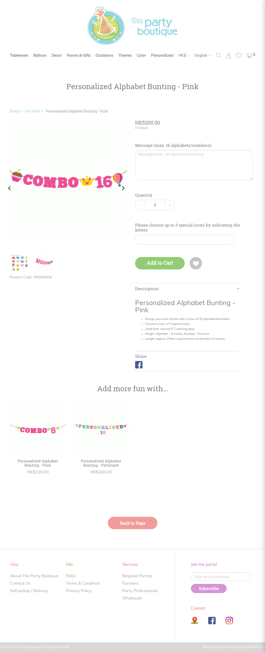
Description (147, 288)
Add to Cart (160, 263)
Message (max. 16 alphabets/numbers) (173, 145)
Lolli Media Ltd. (254, 647)
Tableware (19, 55)
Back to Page (132, 523)
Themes (125, 55)
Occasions (104, 55)
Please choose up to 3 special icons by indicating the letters (187, 228)
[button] (250, 55)
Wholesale (132, 598)
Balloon (40, 55)
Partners (130, 583)
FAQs (71, 576)
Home (15, 111)
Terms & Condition (83, 583)
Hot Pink (33, 111)
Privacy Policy (79, 591)
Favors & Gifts (78, 55)
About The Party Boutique (34, 576)
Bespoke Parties (137, 576)
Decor (56, 55)
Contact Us (20, 583)
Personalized (162, 55)
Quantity (143, 195)
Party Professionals (140, 591)
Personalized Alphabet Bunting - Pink (77, 111)
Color (141, 55)
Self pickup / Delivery (29, 591)
